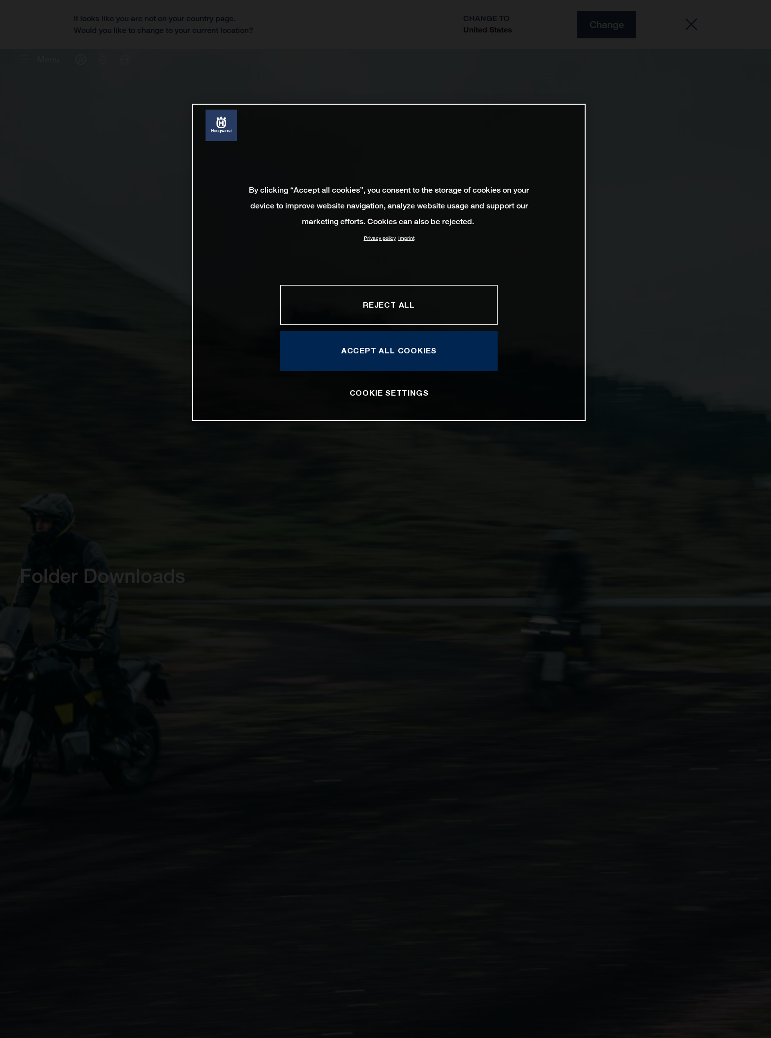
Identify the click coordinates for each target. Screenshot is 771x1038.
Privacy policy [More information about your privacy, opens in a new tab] (380, 238)
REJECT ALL (389, 304)
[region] (389, 262)
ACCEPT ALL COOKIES (389, 350)
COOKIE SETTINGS (389, 392)
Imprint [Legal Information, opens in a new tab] (406, 238)
